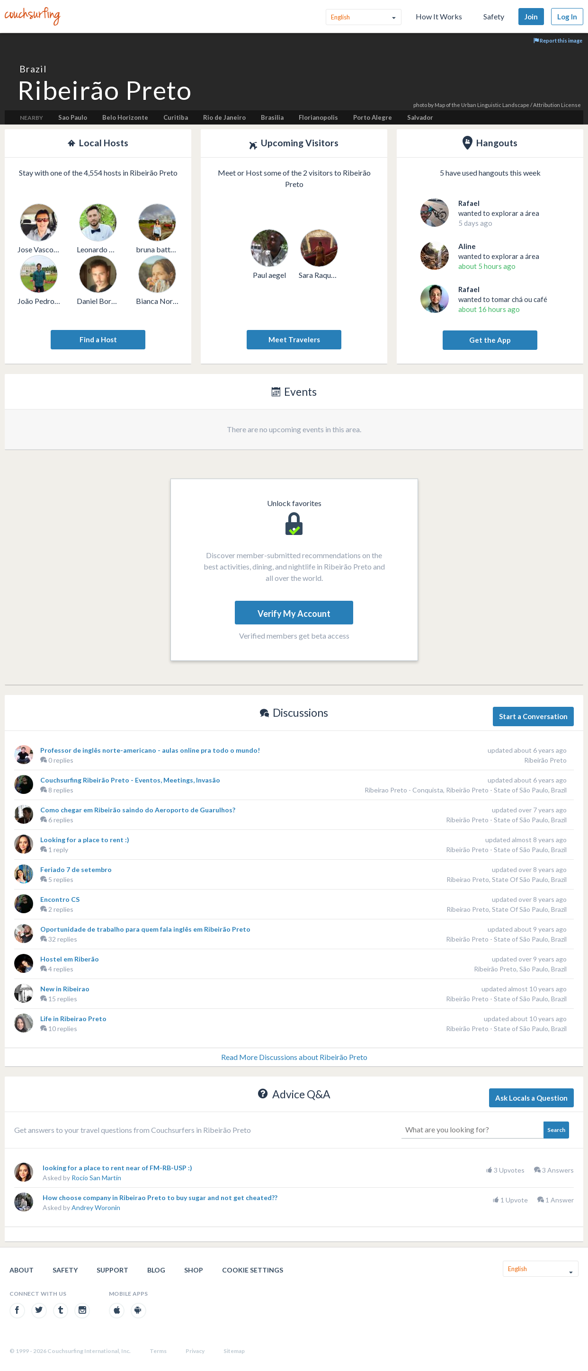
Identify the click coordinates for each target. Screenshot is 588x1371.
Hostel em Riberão (69, 959)
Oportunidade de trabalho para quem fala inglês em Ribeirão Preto (145, 929)
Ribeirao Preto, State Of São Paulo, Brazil (506, 879)
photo (420, 105)
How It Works (439, 16)
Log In (567, 16)
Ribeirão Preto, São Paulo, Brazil (520, 969)
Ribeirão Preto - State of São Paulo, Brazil (506, 820)
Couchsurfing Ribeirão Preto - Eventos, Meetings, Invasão (130, 780)
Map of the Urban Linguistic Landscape (482, 105)
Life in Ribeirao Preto (73, 1019)
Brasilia (272, 117)
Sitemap (234, 1350)
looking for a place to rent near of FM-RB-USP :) (117, 1168)
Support (112, 1270)
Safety (493, 16)
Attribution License (557, 105)
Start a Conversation (533, 716)
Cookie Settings (252, 1270)
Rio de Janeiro (224, 117)
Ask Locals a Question (531, 1098)
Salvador (420, 117)
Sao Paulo (72, 117)
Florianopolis (318, 117)
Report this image (558, 40)
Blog (156, 1270)
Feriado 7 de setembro (76, 869)
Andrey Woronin (95, 1207)
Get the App (490, 340)
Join (531, 16)
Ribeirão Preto (545, 760)
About (21, 1270)
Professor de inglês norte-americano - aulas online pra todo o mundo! (150, 750)
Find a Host (98, 339)
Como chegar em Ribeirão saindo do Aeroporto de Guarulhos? (137, 810)
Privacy (195, 1350)
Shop (193, 1270)
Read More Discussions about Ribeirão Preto (294, 1056)
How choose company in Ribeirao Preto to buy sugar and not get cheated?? (160, 1197)
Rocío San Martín (96, 1178)
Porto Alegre (372, 117)
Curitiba (175, 117)
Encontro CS (60, 899)
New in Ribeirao (64, 989)
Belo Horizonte (125, 117)
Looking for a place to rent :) (84, 840)
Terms (158, 1350)
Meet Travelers (294, 339)
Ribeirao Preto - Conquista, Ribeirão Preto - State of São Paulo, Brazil (466, 790)
